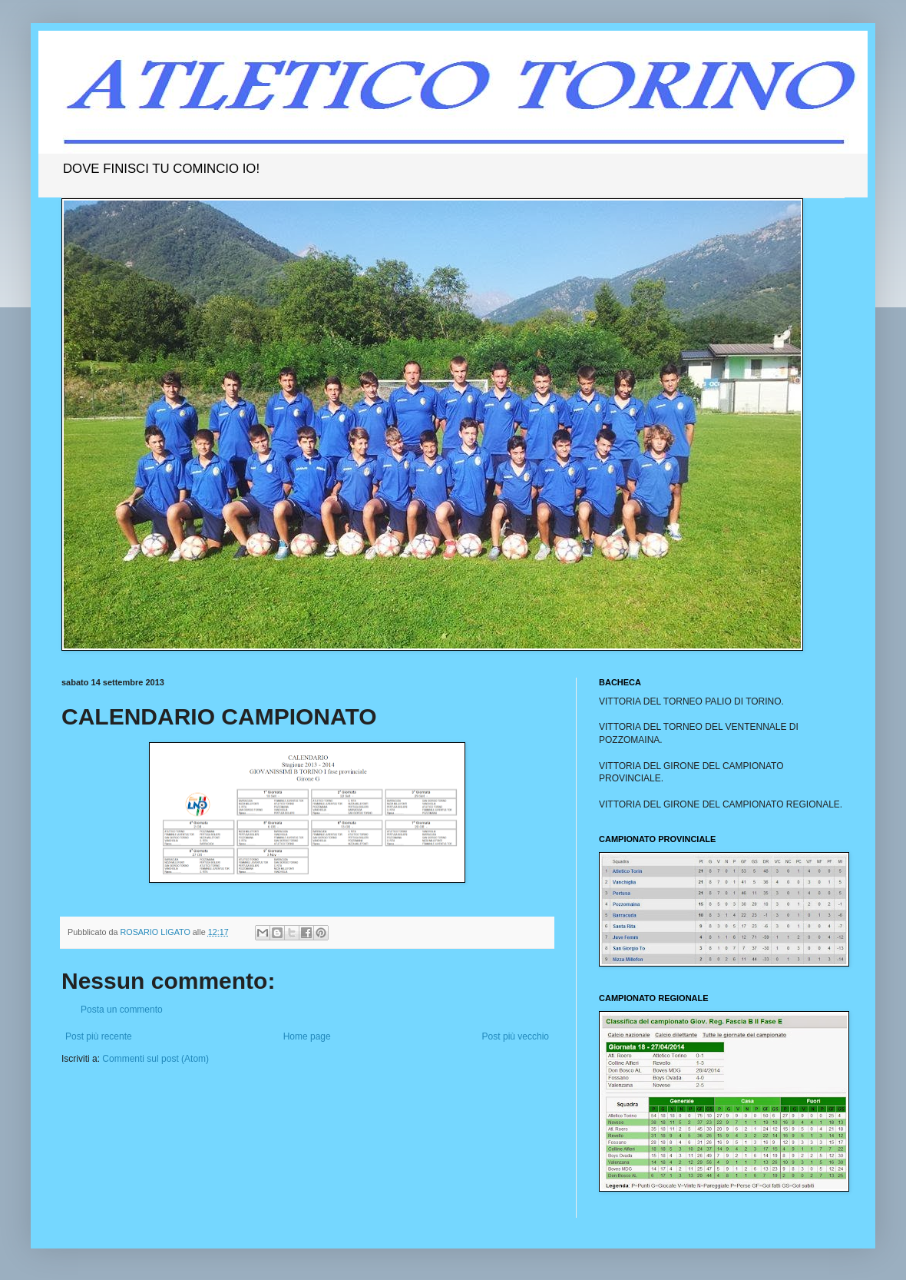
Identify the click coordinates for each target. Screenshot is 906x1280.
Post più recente (98, 1036)
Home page (307, 1036)
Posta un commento (122, 1009)
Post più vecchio (515, 1036)
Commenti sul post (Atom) (155, 1058)
